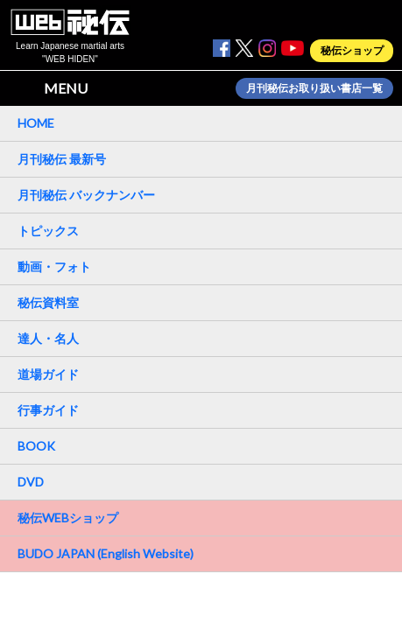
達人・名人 (48, 338)
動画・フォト (54, 266)
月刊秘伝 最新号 (62, 158)
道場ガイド (48, 374)
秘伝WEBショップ (68, 517)
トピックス (48, 230)
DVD (31, 481)
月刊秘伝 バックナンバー (86, 194)
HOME (36, 123)
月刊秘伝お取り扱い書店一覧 (314, 88)
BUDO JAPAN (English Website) (106, 553)
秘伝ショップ (352, 51)
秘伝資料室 (48, 302)
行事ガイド (48, 409)
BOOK (36, 445)
